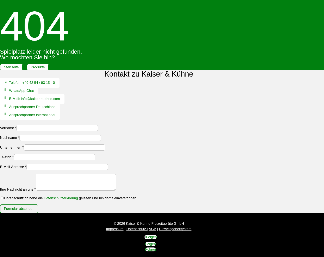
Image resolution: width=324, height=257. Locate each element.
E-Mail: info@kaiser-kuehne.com (34, 99)
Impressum (115, 229)
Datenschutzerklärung (61, 198)
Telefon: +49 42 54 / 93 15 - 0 (32, 83)
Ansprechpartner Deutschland (32, 107)
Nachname (9, 138)
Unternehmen (12, 147)
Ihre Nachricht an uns (18, 189)
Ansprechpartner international (32, 115)
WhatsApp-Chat (21, 91)
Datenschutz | (137, 229)
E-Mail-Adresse (13, 167)
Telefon (7, 157)
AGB (152, 229)
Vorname (8, 128)
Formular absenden (19, 209)
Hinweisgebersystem (175, 229)
